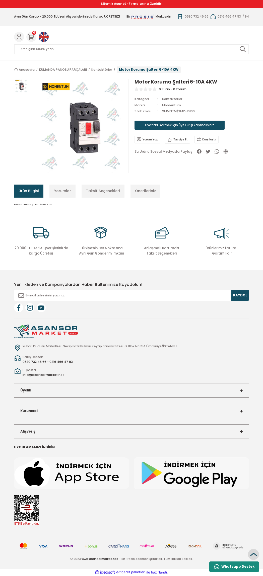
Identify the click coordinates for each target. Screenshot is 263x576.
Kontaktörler (172, 99)
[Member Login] (19, 37)
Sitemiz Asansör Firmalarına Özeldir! (131, 4)
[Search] (131, 49)
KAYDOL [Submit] (240, 295)
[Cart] (31, 37)
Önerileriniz (145, 190)
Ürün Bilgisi (29, 190)
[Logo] (46, 331)
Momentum (171, 105)
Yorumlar (62, 190)
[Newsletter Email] (131, 295)
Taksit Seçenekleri (103, 190)
